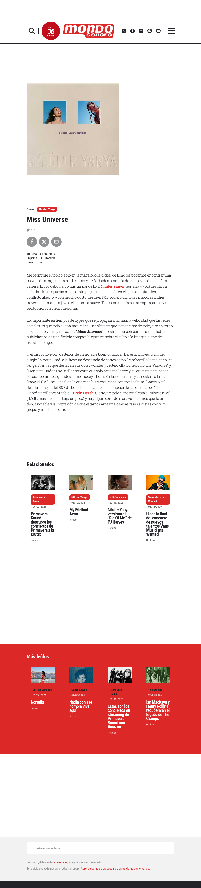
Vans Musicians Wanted (157, 499)
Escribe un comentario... (48, 848)
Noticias (35, 540)
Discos (73, 519)
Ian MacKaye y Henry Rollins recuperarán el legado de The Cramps (158, 710)
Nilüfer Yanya (47, 209)
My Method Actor (78, 511)
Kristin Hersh (82, 392)
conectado (60, 862)
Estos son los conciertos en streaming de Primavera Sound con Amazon (119, 716)
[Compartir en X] (44, 242)
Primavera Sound (39, 499)
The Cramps (155, 689)
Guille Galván (79, 689)
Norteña (37, 702)
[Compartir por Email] (56, 242)
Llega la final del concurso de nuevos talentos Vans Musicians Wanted (157, 524)
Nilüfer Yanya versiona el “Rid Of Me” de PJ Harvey (120, 516)
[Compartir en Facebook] (32, 242)
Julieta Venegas (42, 689)
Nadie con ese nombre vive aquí (80, 706)
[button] (51, 31)
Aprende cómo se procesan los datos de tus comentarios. (115, 868)
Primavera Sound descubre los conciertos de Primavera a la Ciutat (42, 524)
